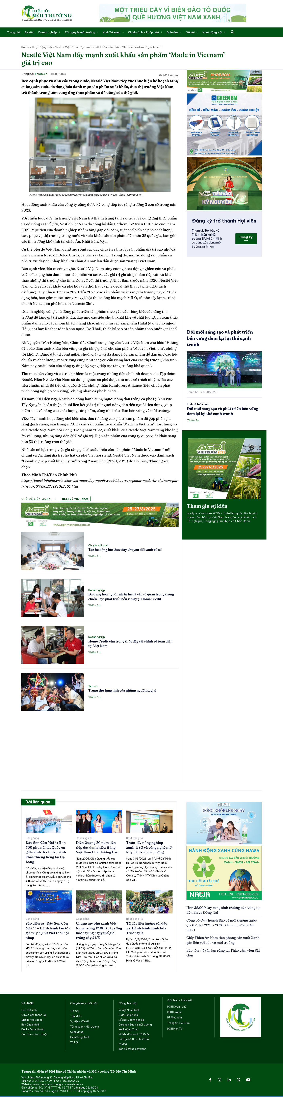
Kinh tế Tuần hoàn (198, 404)
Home (25, 47)
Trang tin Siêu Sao (178, 1023)
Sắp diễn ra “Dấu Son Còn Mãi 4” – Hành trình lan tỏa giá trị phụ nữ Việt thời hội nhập (48, 930)
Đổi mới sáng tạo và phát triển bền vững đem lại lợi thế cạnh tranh (220, 338)
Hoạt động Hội (42, 47)
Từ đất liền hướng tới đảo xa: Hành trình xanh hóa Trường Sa (146, 928)
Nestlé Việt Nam (75, 498)
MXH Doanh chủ (176, 1006)
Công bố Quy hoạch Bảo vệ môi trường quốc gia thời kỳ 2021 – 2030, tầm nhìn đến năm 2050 (221, 925)
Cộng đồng (32, 838)
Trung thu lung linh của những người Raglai (122, 690)
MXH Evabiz (174, 1012)
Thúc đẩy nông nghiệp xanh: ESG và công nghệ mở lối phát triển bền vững (149, 847)
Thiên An (40, 74)
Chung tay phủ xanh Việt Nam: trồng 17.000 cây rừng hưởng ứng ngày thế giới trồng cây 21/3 (99, 930)
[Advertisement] (100, 744)
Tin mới (92, 686)
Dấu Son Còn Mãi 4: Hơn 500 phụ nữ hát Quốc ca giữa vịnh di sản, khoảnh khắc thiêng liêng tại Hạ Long (46, 852)
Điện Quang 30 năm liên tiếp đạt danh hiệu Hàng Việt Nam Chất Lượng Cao (97, 847)
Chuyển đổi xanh (98, 545)
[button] (232, 32)
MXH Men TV (174, 1028)
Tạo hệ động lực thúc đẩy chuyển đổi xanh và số (125, 550)
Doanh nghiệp (96, 590)
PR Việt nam (174, 1017)
